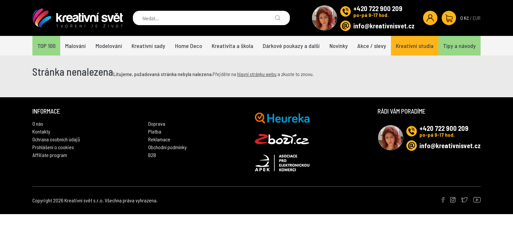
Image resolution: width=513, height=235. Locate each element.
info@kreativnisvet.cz (384, 26)
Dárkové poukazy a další (291, 45)
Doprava (156, 123)
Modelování (109, 45)
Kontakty (41, 131)
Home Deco (188, 45)
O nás (37, 123)
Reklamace (159, 139)
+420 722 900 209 (377, 8)
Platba (154, 131)
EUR (477, 18)
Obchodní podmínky (167, 147)
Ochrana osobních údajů (56, 139)
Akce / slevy (371, 45)
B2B (152, 155)
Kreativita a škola (232, 45)
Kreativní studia (414, 45)
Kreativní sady (148, 45)
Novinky (338, 45)
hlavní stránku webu (256, 74)
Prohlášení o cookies (53, 147)
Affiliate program (49, 155)
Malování (75, 45)
